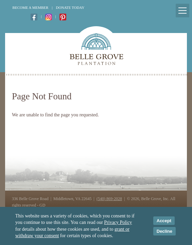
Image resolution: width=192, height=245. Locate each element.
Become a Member (31, 7)
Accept (164, 220)
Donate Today (70, 7)
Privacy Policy (118, 222)
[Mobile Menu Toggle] (182, 10)
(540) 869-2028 (109, 198)
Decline (164, 231)
